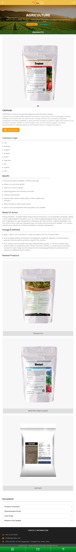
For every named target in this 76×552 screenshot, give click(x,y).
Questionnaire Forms (38, 511)
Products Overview (38, 506)
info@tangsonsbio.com (12, 538)
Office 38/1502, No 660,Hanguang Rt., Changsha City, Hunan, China (27, 541)
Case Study (38, 516)
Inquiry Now (10, 130)
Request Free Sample (38, 520)
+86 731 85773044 (11, 535)
